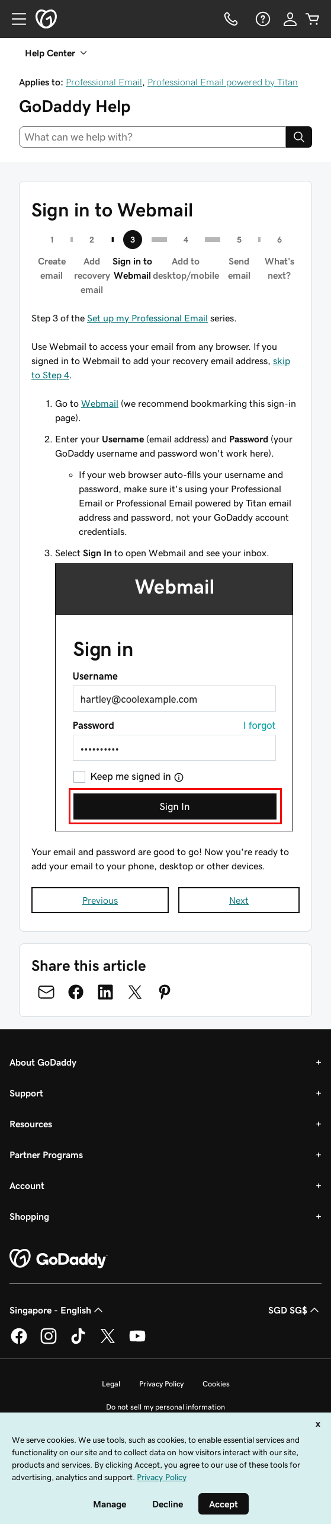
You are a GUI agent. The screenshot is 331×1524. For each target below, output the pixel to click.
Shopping (29, 1216)
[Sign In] (290, 19)
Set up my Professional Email (147, 318)
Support (26, 1093)
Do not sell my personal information (165, 1407)
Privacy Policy (161, 1384)
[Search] (299, 137)
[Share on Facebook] (76, 992)
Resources (30, 1123)
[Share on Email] (46, 992)
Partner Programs (46, 1154)
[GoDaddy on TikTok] (78, 1342)
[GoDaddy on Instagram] (48, 1342)
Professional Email (104, 82)
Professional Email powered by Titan (222, 82)
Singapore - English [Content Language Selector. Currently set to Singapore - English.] (57, 1310)
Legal (111, 1384)
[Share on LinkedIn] (105, 992)
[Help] (262, 19)
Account (26, 1185)
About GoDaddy (42, 1062)
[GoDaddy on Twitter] (107, 1342)
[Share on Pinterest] (164, 992)
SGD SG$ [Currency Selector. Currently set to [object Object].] (295, 1310)
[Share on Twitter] (135, 992)
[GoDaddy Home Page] (58, 1259)
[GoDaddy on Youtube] (137, 1342)
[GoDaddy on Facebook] (18, 1342)
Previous (100, 900)
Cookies (216, 1384)
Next (239, 900)
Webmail (99, 403)
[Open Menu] (14, 19)
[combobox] (152, 137)
